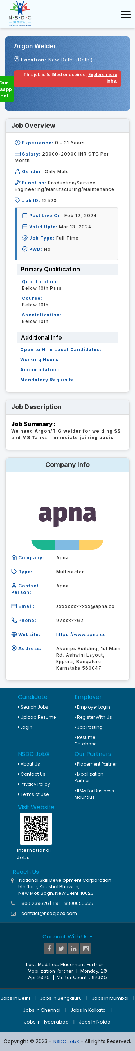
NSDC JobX (66, 1041)
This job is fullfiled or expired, (70, 78)
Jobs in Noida (95, 1022)
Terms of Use (33, 794)
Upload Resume (37, 717)
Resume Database (85, 740)
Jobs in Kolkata (88, 1010)
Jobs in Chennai (41, 1010)
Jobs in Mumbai (110, 998)
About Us (29, 764)
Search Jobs (33, 707)
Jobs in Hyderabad (46, 1022)
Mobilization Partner (89, 777)
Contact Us (31, 774)
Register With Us (93, 717)
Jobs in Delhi (15, 998)
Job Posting (89, 727)
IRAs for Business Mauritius (94, 794)
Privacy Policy (34, 784)
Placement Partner (96, 764)
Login (25, 727)
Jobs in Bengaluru (61, 998)
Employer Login (92, 707)
